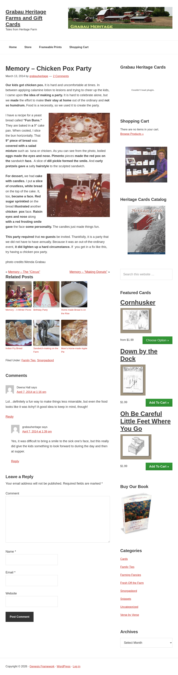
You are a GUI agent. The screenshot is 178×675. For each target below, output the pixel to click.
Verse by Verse (129, 615)
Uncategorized (129, 607)
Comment (12, 493)
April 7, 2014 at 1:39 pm (37, 431)
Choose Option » (157, 340)
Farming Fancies (130, 575)
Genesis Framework (42, 666)
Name (11, 551)
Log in (76, 666)
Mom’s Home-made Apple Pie (74, 350)
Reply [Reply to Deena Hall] (10, 417)
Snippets (125, 599)
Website (11, 593)
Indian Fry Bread (14, 348)
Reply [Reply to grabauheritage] (15, 461)
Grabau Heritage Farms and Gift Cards (26, 18)
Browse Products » (132, 134)
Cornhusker (137, 302)
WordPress (64, 666)
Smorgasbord (45, 360)
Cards (124, 559)
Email (10, 572)
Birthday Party (40, 310)
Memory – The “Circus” (24, 272)
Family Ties (29, 360)
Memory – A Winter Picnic (18, 310)
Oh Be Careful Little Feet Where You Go (145, 421)
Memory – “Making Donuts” (88, 272)
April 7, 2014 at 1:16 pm (31, 392)
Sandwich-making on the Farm (45, 350)
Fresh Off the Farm (132, 583)
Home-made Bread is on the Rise (73, 312)
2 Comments (61, 76)
